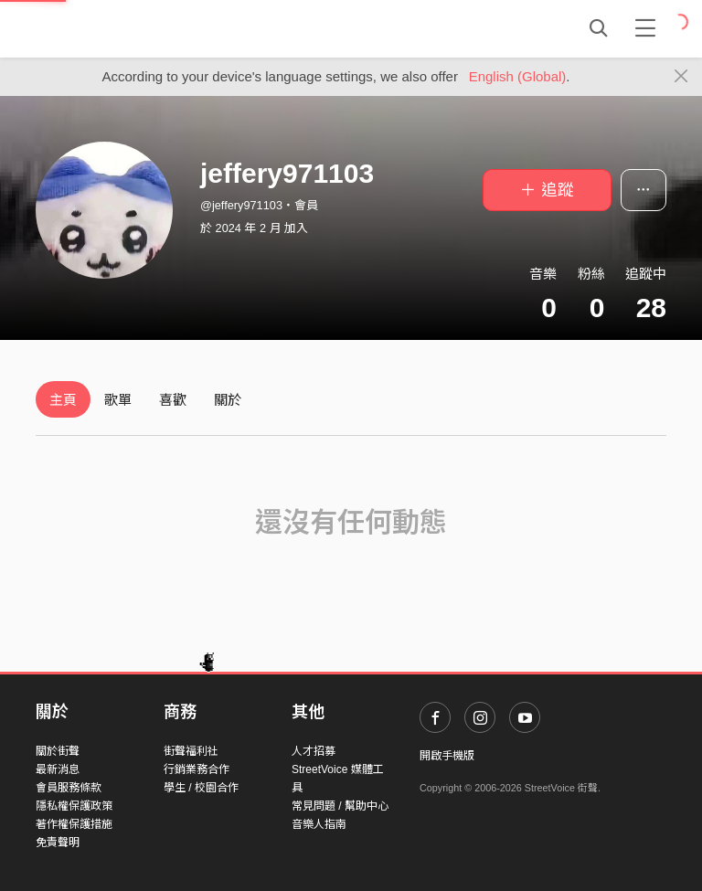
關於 (227, 400)
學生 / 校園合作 (201, 787)
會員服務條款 (68, 787)
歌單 (118, 400)
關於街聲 (58, 751)
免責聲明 (58, 842)
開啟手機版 (447, 755)
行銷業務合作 (196, 769)
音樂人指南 (319, 824)
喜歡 (172, 400)
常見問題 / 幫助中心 (340, 806)
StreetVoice (111, 28)
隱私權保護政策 (74, 806)
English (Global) (518, 76)
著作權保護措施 (74, 824)
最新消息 (58, 769)
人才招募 (313, 751)
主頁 (63, 400)
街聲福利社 (191, 751)
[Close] (681, 77)
